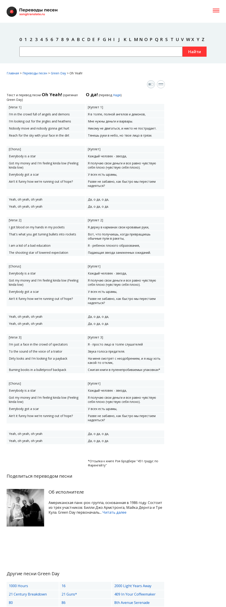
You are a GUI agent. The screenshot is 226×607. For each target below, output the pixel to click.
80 (11, 602)
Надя (117, 95)
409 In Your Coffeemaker (135, 594)
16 (64, 585)
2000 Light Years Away (132, 585)
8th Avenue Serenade (132, 602)
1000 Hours (18, 585)
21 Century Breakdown (28, 594)
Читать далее (114, 512)
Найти (194, 51)
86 (64, 602)
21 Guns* (69, 594)
